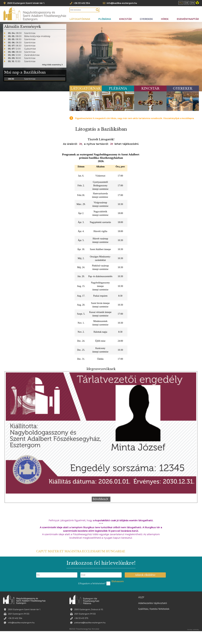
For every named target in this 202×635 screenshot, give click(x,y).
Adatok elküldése (145, 575)
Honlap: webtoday (193, 629)
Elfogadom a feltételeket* (92, 583)
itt (80, 143)
